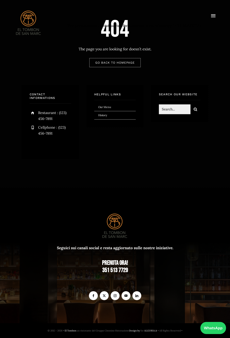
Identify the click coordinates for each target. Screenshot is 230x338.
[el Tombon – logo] (28, 9)
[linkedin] (136, 295)
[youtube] (126, 295)
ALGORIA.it (150, 330)
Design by (134, 330)
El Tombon (70, 330)
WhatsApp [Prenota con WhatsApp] (213, 328)
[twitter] (45, 145)
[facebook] (34, 145)
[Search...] (175, 110)
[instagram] (55, 145)
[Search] (195, 110)
